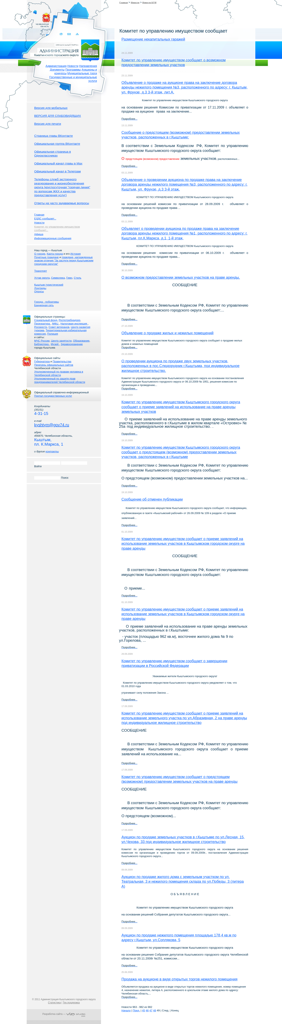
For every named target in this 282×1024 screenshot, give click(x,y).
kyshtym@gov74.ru (51, 425)
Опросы (39, 291)
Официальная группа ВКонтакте (57, 143)
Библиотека (41, 344)
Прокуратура (42, 323)
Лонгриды (40, 288)
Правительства (62, 361)
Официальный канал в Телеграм (57, 171)
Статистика (54, 1002)
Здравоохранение (72, 344)
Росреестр (40, 327)
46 (147, 1010)
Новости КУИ (149, 2)
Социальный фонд (45, 320)
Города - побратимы (46, 301)
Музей (55, 344)
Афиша (38, 234)
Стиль (77, 277)
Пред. (136, 1010)
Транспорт (40, 270)
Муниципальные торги (82, 73)
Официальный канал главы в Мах (58, 163)
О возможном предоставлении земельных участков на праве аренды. (181, 277)
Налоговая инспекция (74, 323)
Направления (88, 66)
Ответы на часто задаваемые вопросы (61, 203)
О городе (39, 253)
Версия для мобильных (50, 108)
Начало (126, 1010)
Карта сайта (77, 34)
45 (143, 1010)
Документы (57, 69)
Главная (124, 2)
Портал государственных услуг (53, 395)
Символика (58, 277)
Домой (61, 34)
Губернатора (42, 361)
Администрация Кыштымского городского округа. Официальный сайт (66, 50)
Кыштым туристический (48, 284)
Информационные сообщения (52, 238)
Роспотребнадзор (69, 320)
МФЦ (55, 323)
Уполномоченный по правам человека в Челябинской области (58, 373)
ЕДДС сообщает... (45, 218)
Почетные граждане (46, 257)
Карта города (55, 253)
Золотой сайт (11, 18)
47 (150, 1010)
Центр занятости (61, 340)
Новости (72, 66)
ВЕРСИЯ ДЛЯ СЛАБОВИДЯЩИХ (57, 115)
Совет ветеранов (58, 327)
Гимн (69, 277)
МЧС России (41, 340)
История (75, 253)
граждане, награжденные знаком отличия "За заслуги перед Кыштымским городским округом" (63, 261)
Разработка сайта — (63, 1014)
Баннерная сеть (44, 305)
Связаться (69, 34)
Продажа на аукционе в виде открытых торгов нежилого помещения (180, 979)
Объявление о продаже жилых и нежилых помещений (168, 333)
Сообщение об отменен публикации (152, 499)
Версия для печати (47, 123)
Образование (81, 340)
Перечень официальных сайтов (53, 364)
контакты (52, 451)
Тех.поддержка (71, 1002)
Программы (73, 69)
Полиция (52, 333)
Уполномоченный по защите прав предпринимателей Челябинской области (59, 380)
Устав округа (42, 277)
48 (154, 1010)
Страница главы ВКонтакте (53, 135)
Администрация (56, 66)
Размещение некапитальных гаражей (153, 39)
